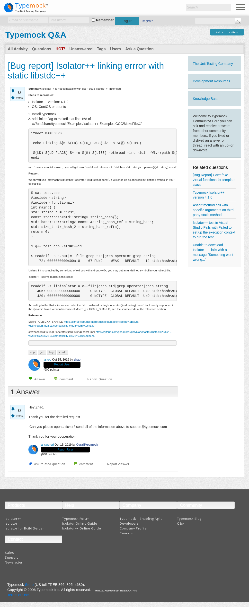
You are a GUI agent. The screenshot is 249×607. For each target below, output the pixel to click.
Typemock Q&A (35, 34)
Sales (9, 552)
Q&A (180, 523)
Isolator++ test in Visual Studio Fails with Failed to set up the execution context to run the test (214, 230)
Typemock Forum (76, 518)
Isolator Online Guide (79, 523)
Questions (41, 49)
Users (115, 49)
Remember (105, 20)
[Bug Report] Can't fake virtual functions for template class (214, 180)
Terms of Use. (18, 595)
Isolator (11, 523)
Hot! (60, 49)
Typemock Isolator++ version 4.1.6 (208, 195)
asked (47, 359)
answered (47, 444)
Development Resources (211, 81)
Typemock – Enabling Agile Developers (141, 521)
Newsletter (14, 562)
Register (147, 21)
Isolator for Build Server (24, 528)
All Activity (18, 49)
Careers (126, 533)
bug (51, 352)
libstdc (62, 352)
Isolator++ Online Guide (81, 528)
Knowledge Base (205, 99)
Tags (101, 49)
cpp (32, 352)
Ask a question (227, 32)
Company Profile (133, 528)
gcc (42, 352)
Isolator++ (13, 518)
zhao (77, 359)
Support (11, 557)
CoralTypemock (87, 444)
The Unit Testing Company (213, 64)
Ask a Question (139, 49)
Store (29, 584)
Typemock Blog (189, 518)
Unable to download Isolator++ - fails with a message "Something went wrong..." (213, 252)
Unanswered (80, 49)
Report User (62, 364)
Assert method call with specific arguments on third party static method (213, 210)
